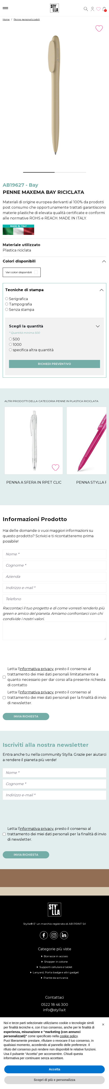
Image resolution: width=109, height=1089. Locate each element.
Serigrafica (18, 299)
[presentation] (37, 654)
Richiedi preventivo (54, 364)
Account (93, 9)
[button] (103, 1024)
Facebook (44, 935)
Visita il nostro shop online (54, 878)
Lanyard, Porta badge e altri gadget (56, 972)
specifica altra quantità (33, 350)
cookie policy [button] (69, 1036)
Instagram (54, 935)
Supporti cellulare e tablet (55, 967)
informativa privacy (36, 669)
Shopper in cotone (56, 961)
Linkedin (64, 935)
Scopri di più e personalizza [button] (54, 1080)
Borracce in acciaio (56, 956)
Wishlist (98, 9)
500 (16, 339)
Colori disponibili (19, 261)
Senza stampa (21, 309)
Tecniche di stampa (24, 290)
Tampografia (20, 304)
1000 (17, 344)
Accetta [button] (54, 1069)
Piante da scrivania (56, 977)
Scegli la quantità (26, 326)
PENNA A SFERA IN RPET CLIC (35, 482)
